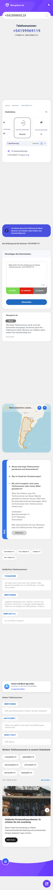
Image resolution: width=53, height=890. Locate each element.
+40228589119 (28, 757)
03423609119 (26, 773)
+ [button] (39, 407)
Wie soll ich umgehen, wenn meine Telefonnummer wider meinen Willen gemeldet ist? (26, 486)
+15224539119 (10, 757)
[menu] (5, 861)
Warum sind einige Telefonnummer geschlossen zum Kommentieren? (25, 468)
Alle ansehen (45, 780)
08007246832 (10, 595)
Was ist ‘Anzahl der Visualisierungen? (26, 476)
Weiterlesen (19, 533)
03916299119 (9, 773)
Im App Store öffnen (18, 689)
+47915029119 (30, 765)
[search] (47, 15)
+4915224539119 (11, 765)
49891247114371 (10, 614)
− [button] (44, 407)
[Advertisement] (26, 69)
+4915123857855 (10, 718)
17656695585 (10, 576)
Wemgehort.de (14, 5)
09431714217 (10, 735)
